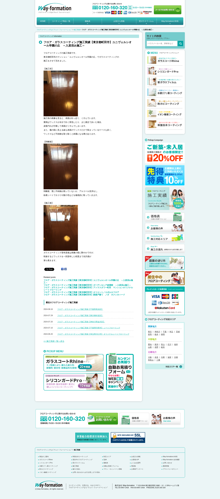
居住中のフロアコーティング (82, 459)
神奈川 (157, 332)
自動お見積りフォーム (111, 466)
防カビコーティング (46, 469)
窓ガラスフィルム (146, 21)
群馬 (150, 334)
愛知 (150, 344)
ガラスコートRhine (46, 459)
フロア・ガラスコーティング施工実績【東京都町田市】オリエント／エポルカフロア (81, 292)
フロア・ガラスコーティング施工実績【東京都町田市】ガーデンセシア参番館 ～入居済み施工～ (87, 285)
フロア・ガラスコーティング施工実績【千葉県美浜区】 (80, 309)
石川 (169, 344)
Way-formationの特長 (170, 21)
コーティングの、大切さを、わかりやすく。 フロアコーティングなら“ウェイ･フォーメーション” (88, 486)
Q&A (105, 459)
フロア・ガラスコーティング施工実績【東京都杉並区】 (80, 315)
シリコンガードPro (46, 463)
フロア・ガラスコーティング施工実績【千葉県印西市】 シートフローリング (88, 328)
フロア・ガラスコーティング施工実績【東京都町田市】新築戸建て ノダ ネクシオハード (85, 295)
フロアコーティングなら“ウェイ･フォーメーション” (54, 29)
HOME (43, 21)
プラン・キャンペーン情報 (112, 469)
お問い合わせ (167, 463)
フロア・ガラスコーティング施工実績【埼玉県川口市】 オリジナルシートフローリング (93, 334)
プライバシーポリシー (170, 469)
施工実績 (77, 29)
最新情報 (166, 466)
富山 (163, 344)
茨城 (178, 332)
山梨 (150, 347)
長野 (156, 347)
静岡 (163, 334)
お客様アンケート (137, 469)
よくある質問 (135, 463)
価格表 (87, 21)
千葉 (165, 332)
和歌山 (151, 360)
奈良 (156, 357)
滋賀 (169, 357)
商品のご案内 (44, 456)
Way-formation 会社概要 (171, 459)
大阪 (150, 357)
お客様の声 (135, 459)
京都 (176, 357)
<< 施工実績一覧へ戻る (54, 341)
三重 (158, 360)
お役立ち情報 (119, 21)
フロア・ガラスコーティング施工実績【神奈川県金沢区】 (81, 322)
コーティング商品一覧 (61, 21)
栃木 (156, 334)
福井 (176, 344)
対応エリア (107, 456)
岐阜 (163, 347)
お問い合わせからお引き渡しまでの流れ (86, 472)
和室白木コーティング (80, 456)
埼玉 (171, 332)
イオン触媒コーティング (47, 472)
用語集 (133, 466)
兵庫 (163, 357)
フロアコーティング (44, 12)
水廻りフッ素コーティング (48, 466)
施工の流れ (76, 469)
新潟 (156, 344)
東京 (150, 332)
